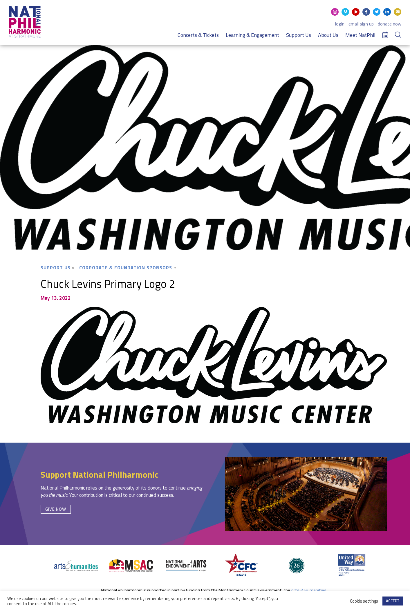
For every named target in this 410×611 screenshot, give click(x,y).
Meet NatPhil (360, 35)
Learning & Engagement (252, 35)
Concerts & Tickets (198, 35)
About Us (328, 35)
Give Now (55, 509)
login (339, 23)
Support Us (298, 35)
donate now (389, 23)
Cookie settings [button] (364, 601)
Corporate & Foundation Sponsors (125, 267)
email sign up (361, 23)
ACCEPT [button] (392, 601)
